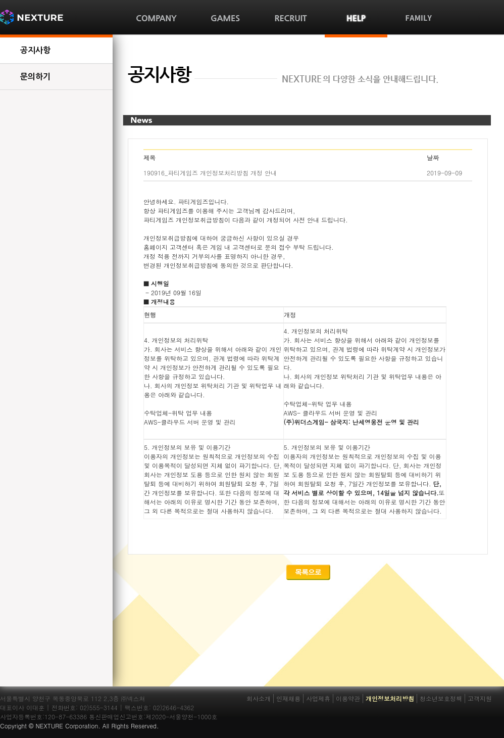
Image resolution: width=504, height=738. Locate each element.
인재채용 (288, 698)
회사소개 (258, 698)
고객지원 (480, 698)
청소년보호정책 (441, 698)
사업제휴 (318, 698)
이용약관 (348, 698)
